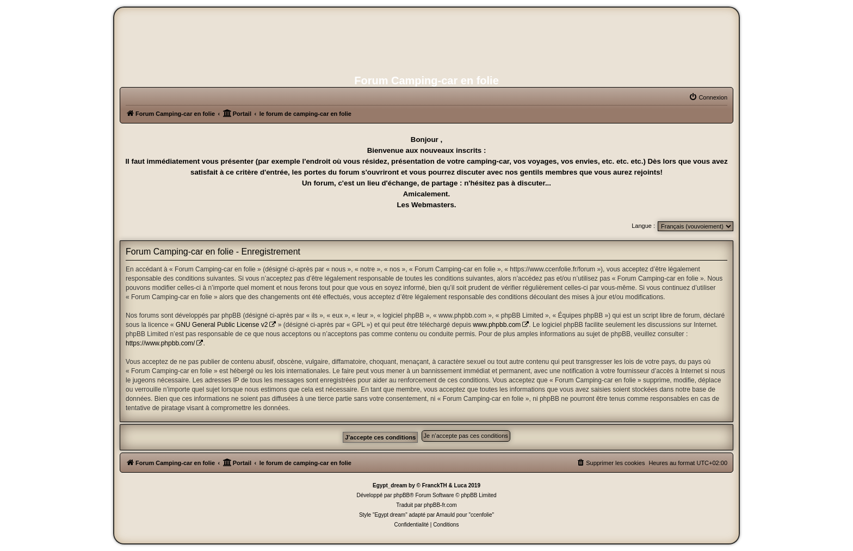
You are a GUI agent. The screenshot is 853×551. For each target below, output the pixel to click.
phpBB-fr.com (440, 505)
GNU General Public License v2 (222, 325)
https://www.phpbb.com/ (160, 343)
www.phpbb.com (497, 325)
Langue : (643, 225)
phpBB (401, 495)
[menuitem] (708, 97)
